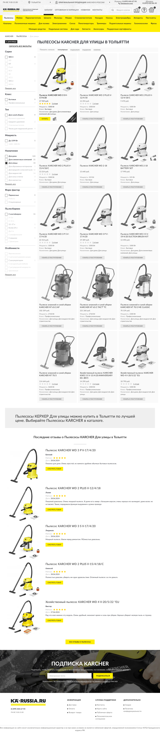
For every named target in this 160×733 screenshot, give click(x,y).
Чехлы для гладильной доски (21, 129)
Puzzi (11, 67)
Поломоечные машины (25, 23)
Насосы (109, 18)
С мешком (13, 238)
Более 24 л (13, 228)
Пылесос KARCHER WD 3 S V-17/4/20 (71, 526)
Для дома (13, 156)
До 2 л (11, 231)
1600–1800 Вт (14, 144)
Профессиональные (17, 103)
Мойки (19, 18)
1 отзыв (55, 103)
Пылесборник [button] (12, 209)
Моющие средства (37, 29)
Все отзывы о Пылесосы (80, 642)
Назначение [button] (11, 151)
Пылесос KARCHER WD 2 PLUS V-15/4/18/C (75, 564)
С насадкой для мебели (18, 264)
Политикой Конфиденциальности (79, 681)
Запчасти (86, 29)
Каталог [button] (49, 10)
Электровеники (59, 23)
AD (10, 60)
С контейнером (15, 214)
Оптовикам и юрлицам (67, 10)
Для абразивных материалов (20, 166)
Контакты (97, 10)
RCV (10, 71)
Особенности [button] (12, 248)
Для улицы (13, 163)
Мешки (68, 18)
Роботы (12, 199)
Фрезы (154, 23)
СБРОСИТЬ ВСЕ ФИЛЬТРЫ (20, 46)
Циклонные (13, 271)
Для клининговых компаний (20, 160)
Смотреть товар (54, 469)
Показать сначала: (47, 50)
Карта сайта (102, 709)
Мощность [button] (10, 135)
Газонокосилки (141, 23)
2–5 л (11, 218)
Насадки (99, 18)
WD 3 (11, 57)
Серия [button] (8, 52)
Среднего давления (17, 122)
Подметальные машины (120, 23)
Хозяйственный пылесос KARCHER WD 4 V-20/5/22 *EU (82, 602)
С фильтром (13, 241)
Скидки (128, 705)
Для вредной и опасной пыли (21, 170)
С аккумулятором (16, 260)
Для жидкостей (15, 173)
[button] (126, 3)
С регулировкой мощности (19, 267)
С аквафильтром (15, 235)
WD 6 (11, 84)
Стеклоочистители (83, 18)
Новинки (85, 10)
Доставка (72, 705)
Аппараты (138, 18)
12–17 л (12, 224)
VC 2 (10, 77)
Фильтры (58, 18)
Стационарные (15, 202)
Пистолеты (151, 18)
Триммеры (101, 23)
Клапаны (7, 23)
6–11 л (11, 221)
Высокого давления (17, 118)
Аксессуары (98, 29)
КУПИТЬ (45, 119)
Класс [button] (8, 94)
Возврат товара (75, 712)
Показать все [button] (10, 88)
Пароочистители (33, 18)
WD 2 (11, 81)
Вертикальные (14, 254)
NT (10, 64)
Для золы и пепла (16, 177)
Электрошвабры (123, 18)
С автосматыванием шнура (20, 257)
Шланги (47, 18)
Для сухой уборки (16, 115)
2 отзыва (96, 384)
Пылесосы (8, 18)
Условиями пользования (101, 681)
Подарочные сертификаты (119, 29)
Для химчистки (15, 180)
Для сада (75, 29)
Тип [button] (7, 110)
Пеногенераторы (86, 23)
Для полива (44, 23)
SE (10, 74)
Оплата (72, 709)
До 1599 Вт (13, 141)
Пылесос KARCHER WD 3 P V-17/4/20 (71, 450)
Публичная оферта (104, 712)
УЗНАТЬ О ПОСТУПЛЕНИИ (92, 119)
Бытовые (12, 99)
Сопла (72, 23)
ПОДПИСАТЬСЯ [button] (103, 676)
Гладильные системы (58, 29)
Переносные (14, 195)
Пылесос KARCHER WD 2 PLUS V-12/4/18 (73, 488)
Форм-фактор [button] (12, 190)
